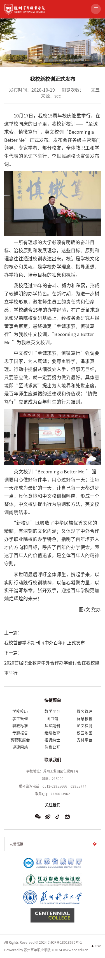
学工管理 (20, 719)
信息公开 (52, 747)
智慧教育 (84, 719)
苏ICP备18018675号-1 (65, 942)
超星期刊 (52, 726)
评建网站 (20, 747)
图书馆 (52, 719)
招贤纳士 (52, 740)
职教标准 (20, 726)
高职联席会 (20, 740)
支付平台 (84, 740)
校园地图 (84, 733)
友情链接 (16, 844)
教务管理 (84, 711)
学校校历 (20, 711)
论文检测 (84, 726)
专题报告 (20, 733)
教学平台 (52, 711)
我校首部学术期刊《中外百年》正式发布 (44, 642)
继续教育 (52, 733)
